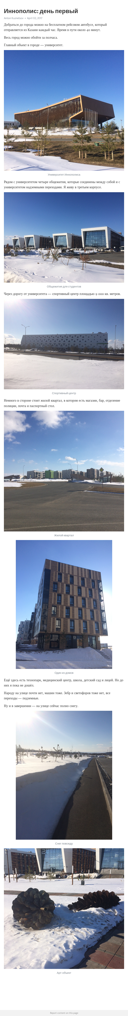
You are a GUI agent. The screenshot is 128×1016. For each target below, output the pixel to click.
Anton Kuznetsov (13, 18)
